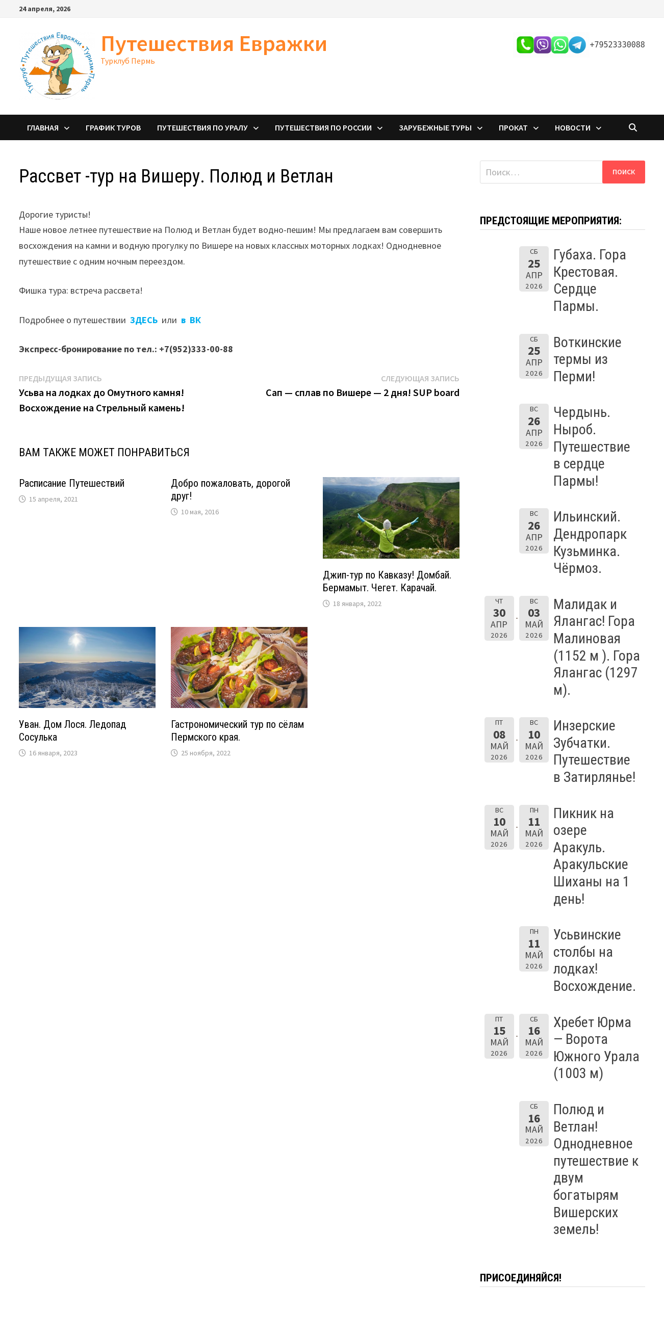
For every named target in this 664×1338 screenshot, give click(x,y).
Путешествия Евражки (213, 43)
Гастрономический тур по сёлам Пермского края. (237, 730)
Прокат (513, 127)
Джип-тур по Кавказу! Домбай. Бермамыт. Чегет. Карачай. (387, 581)
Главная (43, 127)
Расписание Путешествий (71, 483)
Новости (573, 127)
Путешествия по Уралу (202, 127)
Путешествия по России (323, 127)
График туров (113, 127)
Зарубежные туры (435, 127)
